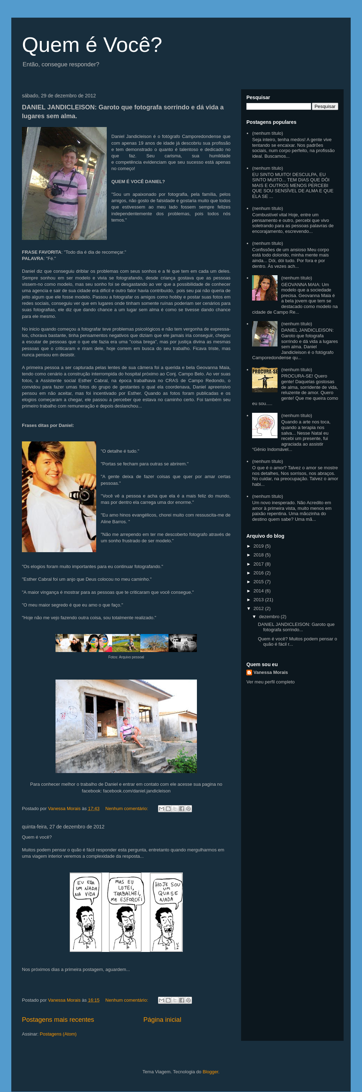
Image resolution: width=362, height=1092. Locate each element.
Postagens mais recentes (58, 1019)
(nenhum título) (267, 133)
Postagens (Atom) (58, 1034)
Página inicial (162, 1019)
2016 (259, 572)
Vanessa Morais (270, 672)
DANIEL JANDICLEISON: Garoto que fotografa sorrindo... (296, 627)
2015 (259, 581)
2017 (259, 564)
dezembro (270, 616)
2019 (259, 546)
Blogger (210, 1071)
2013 (259, 599)
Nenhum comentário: (127, 808)
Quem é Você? (92, 44)
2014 (259, 590)
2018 (259, 554)
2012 (259, 608)
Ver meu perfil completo (270, 681)
